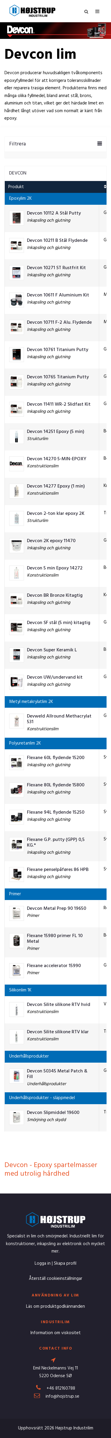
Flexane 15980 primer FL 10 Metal (55, 939)
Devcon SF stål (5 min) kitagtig (58, 623)
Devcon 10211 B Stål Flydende (57, 241)
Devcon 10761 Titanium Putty (57, 350)
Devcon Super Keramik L (52, 650)
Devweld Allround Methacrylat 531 (59, 719)
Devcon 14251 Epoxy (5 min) (55, 432)
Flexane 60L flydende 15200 (55, 758)
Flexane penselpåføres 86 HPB (58, 870)
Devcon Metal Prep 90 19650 (56, 909)
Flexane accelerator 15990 (54, 966)
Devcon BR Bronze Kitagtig (55, 596)
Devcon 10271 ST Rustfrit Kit (56, 268)
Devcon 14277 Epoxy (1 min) (56, 486)
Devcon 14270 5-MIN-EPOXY (56, 459)
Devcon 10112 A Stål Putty (54, 213)
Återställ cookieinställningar (55, 1278)
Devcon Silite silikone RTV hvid (58, 1005)
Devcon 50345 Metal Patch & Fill (57, 1074)
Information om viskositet (55, 1333)
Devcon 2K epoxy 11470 (51, 541)
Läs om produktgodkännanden (55, 1306)
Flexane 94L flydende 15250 (55, 812)
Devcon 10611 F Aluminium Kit (58, 295)
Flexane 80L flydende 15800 (55, 785)
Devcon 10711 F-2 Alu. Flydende (59, 323)
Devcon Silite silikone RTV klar (58, 1032)
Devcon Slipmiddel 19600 (53, 1113)
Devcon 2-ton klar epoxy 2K (55, 514)
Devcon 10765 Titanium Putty (58, 377)
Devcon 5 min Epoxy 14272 (55, 568)
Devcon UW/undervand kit (55, 677)
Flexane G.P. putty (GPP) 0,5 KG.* (56, 842)
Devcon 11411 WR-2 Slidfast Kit (59, 404)
